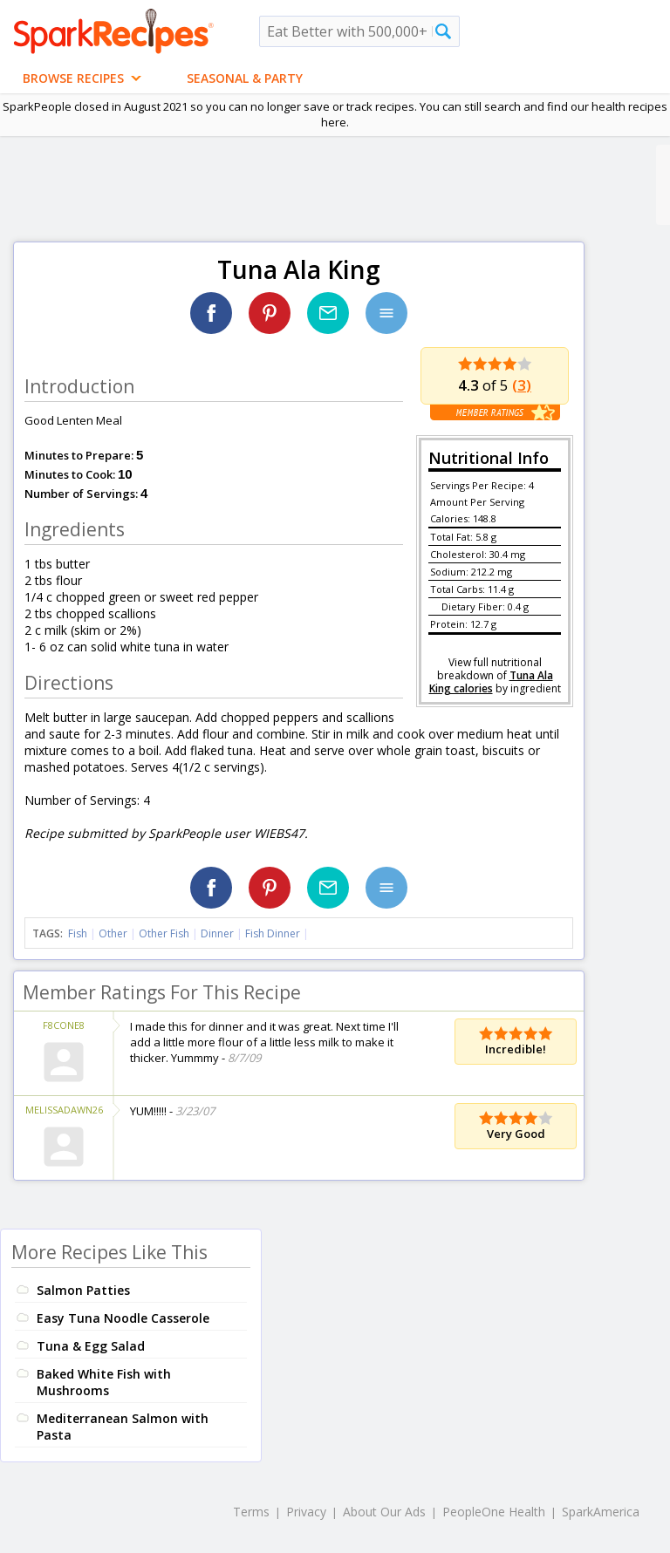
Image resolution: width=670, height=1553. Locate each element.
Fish (77, 933)
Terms (251, 1511)
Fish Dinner (272, 933)
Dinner (217, 933)
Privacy (306, 1511)
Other (113, 933)
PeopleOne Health (493, 1511)
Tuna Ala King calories (491, 682)
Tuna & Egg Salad (91, 1346)
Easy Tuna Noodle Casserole (123, 1318)
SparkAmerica (600, 1511)
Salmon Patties (83, 1290)
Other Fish (164, 933)
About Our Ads (384, 1511)
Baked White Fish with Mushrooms (104, 1382)
